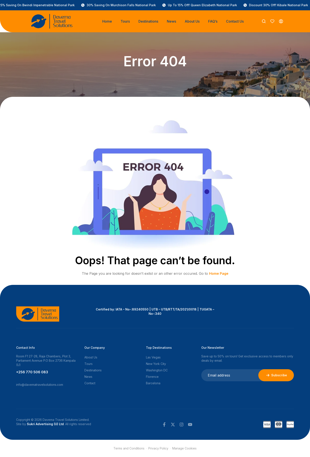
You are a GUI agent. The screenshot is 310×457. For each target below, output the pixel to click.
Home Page (218, 273)
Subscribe (276, 375)
